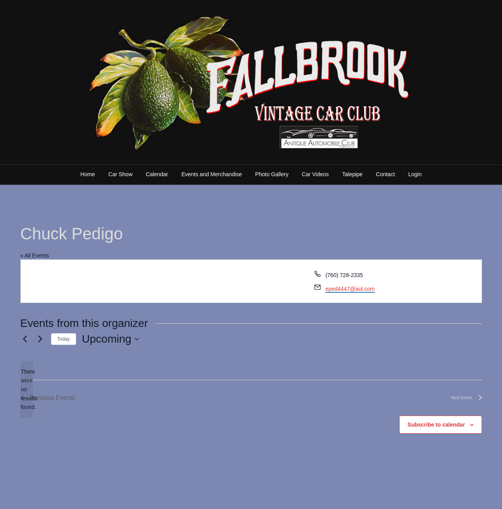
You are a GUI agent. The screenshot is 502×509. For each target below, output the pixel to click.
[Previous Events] (25, 339)
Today (63, 339)
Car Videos (315, 174)
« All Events (34, 255)
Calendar (157, 174)
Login (415, 174)
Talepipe (352, 174)
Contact (385, 174)
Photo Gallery (271, 174)
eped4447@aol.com (350, 289)
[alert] (26, 389)
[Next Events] (40, 339)
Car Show (120, 174)
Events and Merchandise (211, 174)
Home (87, 174)
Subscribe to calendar (436, 424)
